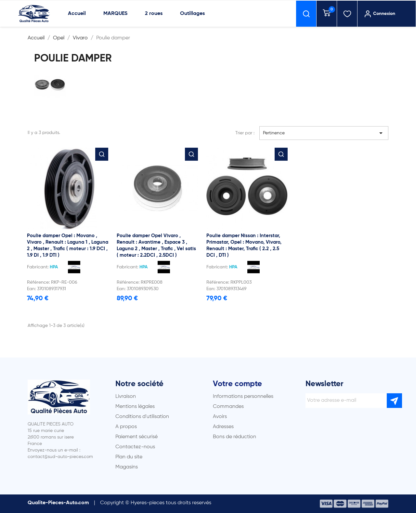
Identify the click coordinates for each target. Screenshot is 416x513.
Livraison (125, 396)
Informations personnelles (243, 396)
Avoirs (220, 416)
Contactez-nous (135, 447)
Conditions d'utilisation (142, 416)
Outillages (192, 13)
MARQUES (115, 13)
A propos (126, 426)
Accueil (77, 13)
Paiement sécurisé (136, 436)
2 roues (153, 13)
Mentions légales (135, 406)
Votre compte (237, 384)
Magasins (126, 467)
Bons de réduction (234, 436)
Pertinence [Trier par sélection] (324, 133)
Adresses (223, 426)
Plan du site (128, 457)
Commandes (228, 406)
